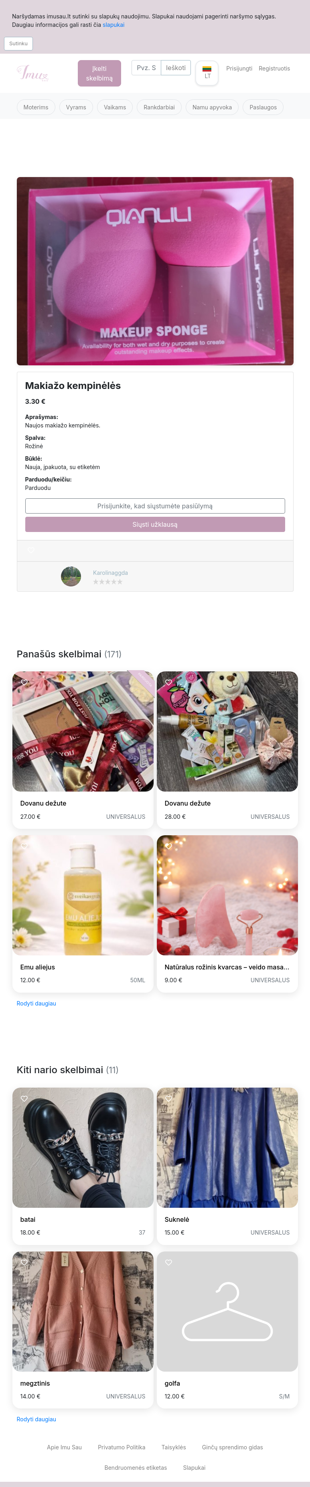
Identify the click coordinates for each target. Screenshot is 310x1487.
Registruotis (274, 68)
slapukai (113, 24)
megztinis (35, 1383)
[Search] (146, 67)
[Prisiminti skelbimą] (31, 550)
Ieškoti (176, 68)
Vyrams (76, 107)
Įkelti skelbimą (99, 73)
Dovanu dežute (43, 803)
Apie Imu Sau (64, 1447)
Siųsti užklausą (154, 524)
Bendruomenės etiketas (136, 1467)
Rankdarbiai (159, 107)
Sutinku (18, 43)
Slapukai (194, 1467)
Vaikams (115, 107)
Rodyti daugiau (37, 1003)
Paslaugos (263, 107)
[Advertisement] (155, 153)
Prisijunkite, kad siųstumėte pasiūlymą (155, 506)
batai (28, 1219)
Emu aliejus (37, 967)
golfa (172, 1383)
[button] (207, 73)
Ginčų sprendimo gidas (232, 1447)
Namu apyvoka (212, 107)
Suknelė (177, 1219)
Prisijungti (239, 68)
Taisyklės (174, 1447)
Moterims (36, 107)
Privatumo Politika (121, 1447)
